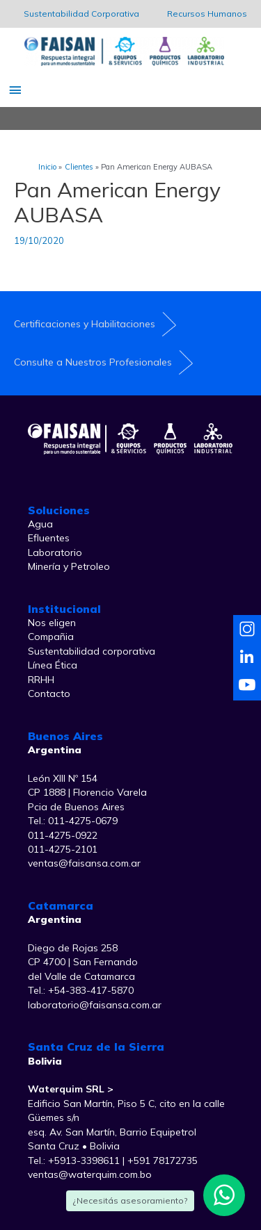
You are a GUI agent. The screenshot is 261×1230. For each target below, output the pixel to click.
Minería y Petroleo (69, 566)
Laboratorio (55, 552)
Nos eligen (52, 622)
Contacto (49, 693)
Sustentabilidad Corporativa (81, 13)
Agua (40, 524)
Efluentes (49, 538)
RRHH (41, 679)
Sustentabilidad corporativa (91, 651)
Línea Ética (52, 665)
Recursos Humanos (207, 13)
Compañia (51, 636)
